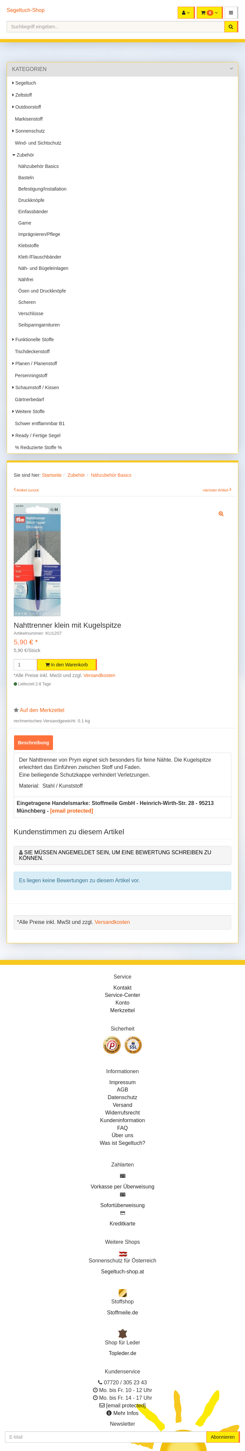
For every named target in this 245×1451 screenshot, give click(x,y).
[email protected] (71, 811)
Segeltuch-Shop (26, 10)
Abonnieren (223, 1437)
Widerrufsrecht (122, 1112)
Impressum (122, 1082)
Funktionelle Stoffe (33, 339)
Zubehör (23, 155)
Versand (122, 1105)
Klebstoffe (27, 245)
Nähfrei (24, 279)
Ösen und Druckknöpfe (41, 291)
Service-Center (122, 995)
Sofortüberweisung (122, 1205)
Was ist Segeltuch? (122, 1143)
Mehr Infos (126, 1413)
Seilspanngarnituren (38, 325)
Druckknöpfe (30, 200)
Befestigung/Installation (41, 189)
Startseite (52, 475)
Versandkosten (99, 675)
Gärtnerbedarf (28, 399)
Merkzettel (122, 1010)
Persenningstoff (29, 375)
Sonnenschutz (28, 131)
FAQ (122, 1128)
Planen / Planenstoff (34, 363)
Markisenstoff (27, 119)
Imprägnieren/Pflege (38, 234)
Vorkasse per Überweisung (122, 1186)
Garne (23, 223)
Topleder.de (122, 1353)
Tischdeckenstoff (31, 351)
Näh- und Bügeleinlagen (42, 268)
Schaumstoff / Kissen (35, 387)
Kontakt (122, 988)
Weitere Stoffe (28, 411)
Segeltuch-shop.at (122, 1271)
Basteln (25, 177)
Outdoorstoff (26, 107)
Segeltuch (24, 83)
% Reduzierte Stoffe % (37, 447)
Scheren (26, 302)
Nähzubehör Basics (37, 166)
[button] (231, 13)
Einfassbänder (32, 211)
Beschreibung (33, 742)
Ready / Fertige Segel (36, 435)
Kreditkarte (122, 1223)
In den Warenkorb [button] (66, 664)
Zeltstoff (22, 95)
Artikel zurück (28, 490)
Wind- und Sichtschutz (36, 143)
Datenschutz (122, 1097)
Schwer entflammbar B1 (38, 423)
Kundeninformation (122, 1120)
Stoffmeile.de (122, 1312)
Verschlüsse (29, 313)
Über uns (122, 1135)
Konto (123, 1003)
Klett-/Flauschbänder (38, 257)
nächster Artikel (216, 490)
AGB (122, 1089)
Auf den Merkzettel (42, 710)
